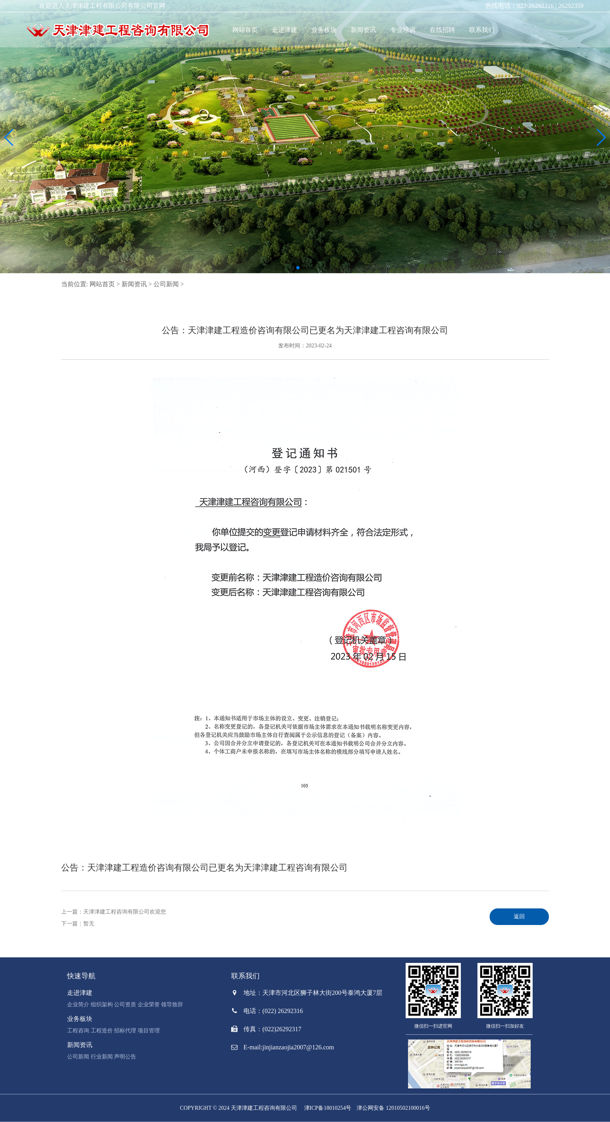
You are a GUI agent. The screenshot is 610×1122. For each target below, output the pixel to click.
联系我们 (481, 29)
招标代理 (125, 1031)
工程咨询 (78, 1031)
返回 (519, 916)
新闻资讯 (363, 29)
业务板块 (324, 29)
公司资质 (125, 1005)
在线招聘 (442, 29)
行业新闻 (102, 1057)
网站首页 (245, 29)
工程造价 (102, 1031)
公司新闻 (166, 284)
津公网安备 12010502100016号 (393, 1108)
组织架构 (102, 1005)
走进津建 (284, 29)
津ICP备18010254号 (328, 1108)
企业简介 (78, 1005)
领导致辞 (172, 1005)
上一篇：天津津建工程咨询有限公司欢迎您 (113, 912)
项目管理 (149, 1031)
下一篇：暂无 (77, 924)
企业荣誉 (149, 1005)
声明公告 (125, 1057)
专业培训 (402, 29)
